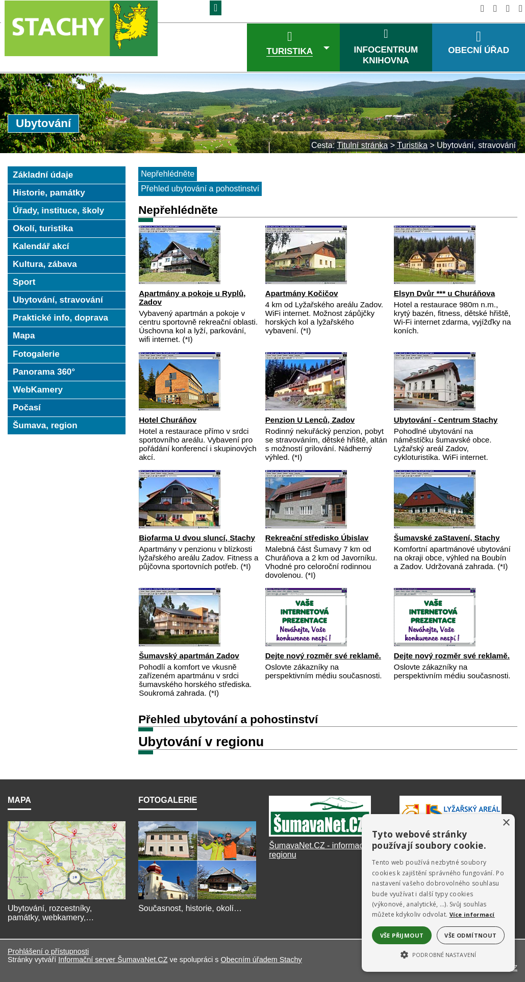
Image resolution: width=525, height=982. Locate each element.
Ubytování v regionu (201, 741)
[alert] (438, 893)
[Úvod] (479, 8)
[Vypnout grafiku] (492, 8)
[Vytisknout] (517, 8)
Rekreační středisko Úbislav (317, 537)
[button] (438, 954)
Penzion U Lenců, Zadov (310, 419)
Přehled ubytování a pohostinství (200, 188)
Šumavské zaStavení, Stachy (447, 537)
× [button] (506, 823)
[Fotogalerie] (197, 899)
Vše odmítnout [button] (470, 935)
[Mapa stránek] (504, 8)
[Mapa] (67, 899)
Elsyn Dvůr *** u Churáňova (444, 293)
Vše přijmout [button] (402, 935)
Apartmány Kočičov (301, 293)
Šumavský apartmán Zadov (189, 655)
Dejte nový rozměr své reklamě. (323, 655)
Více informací (472, 914)
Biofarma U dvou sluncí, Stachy (197, 537)
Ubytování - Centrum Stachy (445, 419)
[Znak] (215, 8)
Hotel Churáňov (167, 419)
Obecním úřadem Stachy (261, 959)
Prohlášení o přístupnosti (48, 951)
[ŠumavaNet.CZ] (320, 836)
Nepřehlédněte (167, 173)
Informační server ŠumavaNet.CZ (112, 959)
